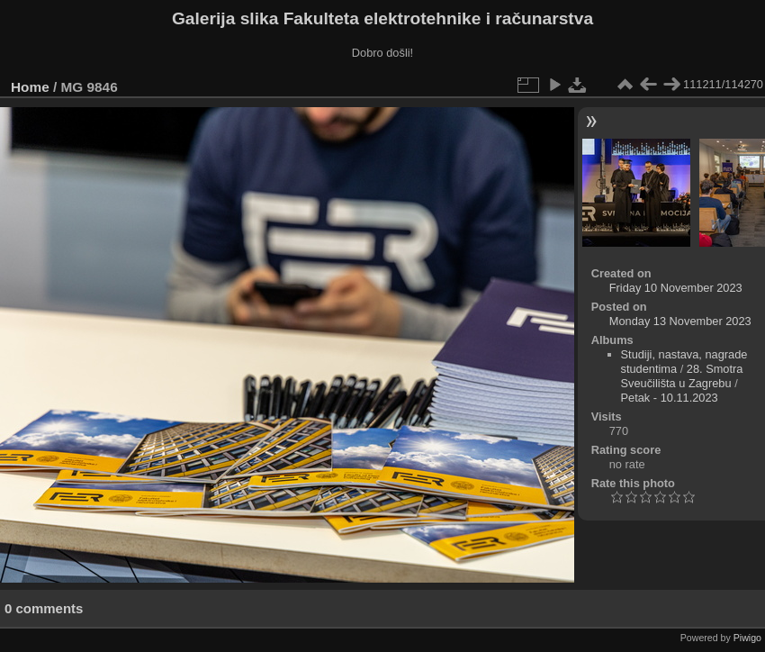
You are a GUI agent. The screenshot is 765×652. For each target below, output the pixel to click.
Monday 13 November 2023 (680, 321)
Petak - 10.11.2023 (669, 397)
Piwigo (747, 637)
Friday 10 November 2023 (675, 287)
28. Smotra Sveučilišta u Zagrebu (682, 376)
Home (30, 87)
